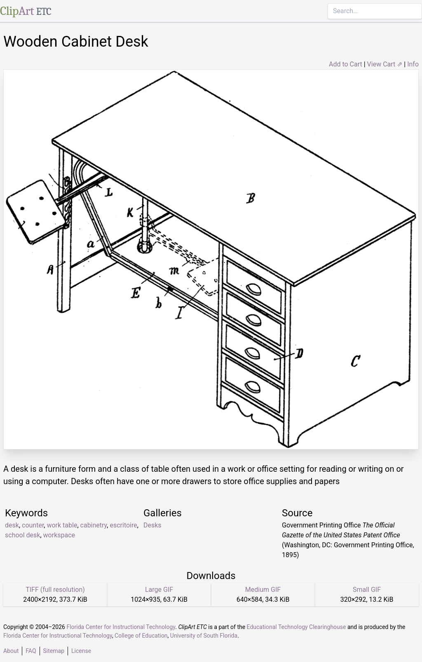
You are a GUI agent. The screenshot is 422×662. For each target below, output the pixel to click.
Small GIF (367, 589)
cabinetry (93, 525)
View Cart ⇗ (385, 64)
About (11, 651)
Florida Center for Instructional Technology (120, 627)
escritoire (123, 525)
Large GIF (159, 589)
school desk (22, 535)
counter (33, 525)
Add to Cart (345, 64)
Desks (152, 525)
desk (12, 525)
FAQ (31, 651)
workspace (59, 535)
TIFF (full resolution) (55, 589)
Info (413, 64)
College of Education (141, 635)
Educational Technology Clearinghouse (296, 627)
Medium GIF (263, 589)
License (81, 651)
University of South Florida (203, 635)
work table (62, 525)
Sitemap (53, 651)
